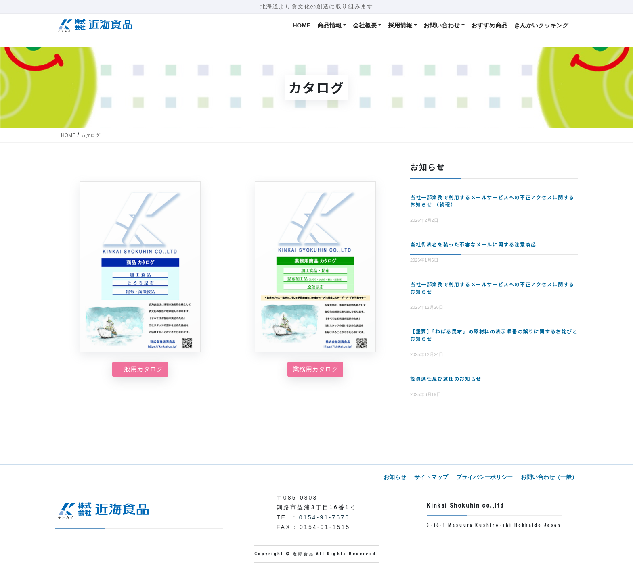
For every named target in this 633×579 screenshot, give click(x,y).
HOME (302, 25)
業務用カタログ (315, 369)
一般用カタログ (140, 369)
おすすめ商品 (489, 25)
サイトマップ (435, 477)
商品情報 (329, 25)
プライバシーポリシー (487, 477)
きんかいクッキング (541, 25)
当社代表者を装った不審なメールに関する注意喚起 (473, 244)
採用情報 (400, 25)
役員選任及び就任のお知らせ (446, 378)
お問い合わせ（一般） (550, 477)
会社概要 (365, 25)
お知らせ (400, 477)
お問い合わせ (441, 25)
